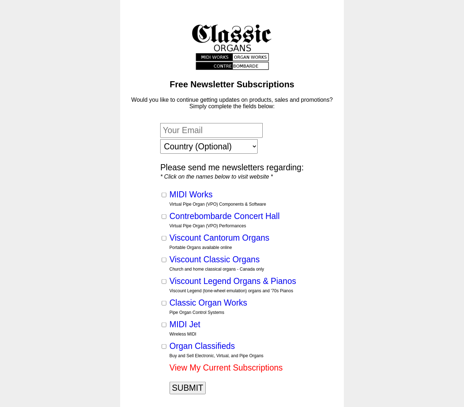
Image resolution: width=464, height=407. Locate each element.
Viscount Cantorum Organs (220, 237)
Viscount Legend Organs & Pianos (233, 280)
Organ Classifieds (202, 345)
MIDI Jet (185, 324)
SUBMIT (187, 387)
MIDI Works (191, 194)
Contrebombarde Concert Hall (225, 215)
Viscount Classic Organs (215, 259)
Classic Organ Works (209, 302)
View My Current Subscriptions (226, 367)
